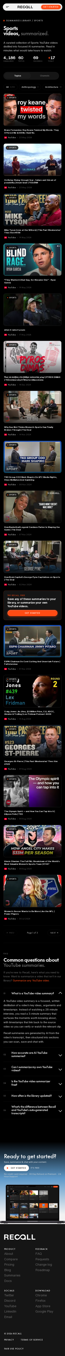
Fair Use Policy (14, 1349)
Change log (43, 1264)
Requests (42, 1259)
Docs (8, 1280)
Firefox (40, 1300)
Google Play (44, 1311)
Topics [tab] (17, 76)
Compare (11, 1259)
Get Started (51, 7)
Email (8, 1316)
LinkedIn (10, 1311)
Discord (9, 1300)
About (8, 1253)
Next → (54, 933)
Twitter (9, 1295)
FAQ (38, 1253)
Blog (7, 1269)
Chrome (41, 1295)
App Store (42, 1306)
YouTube (10, 1306)
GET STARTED (16, 1168)
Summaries (12, 1275)
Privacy (9, 1340)
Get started (32, 613)
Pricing (9, 1264)
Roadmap (42, 1269)
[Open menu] (7, 7)
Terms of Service (32, 1340)
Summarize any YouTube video (31, 980)
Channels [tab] (44, 76)
